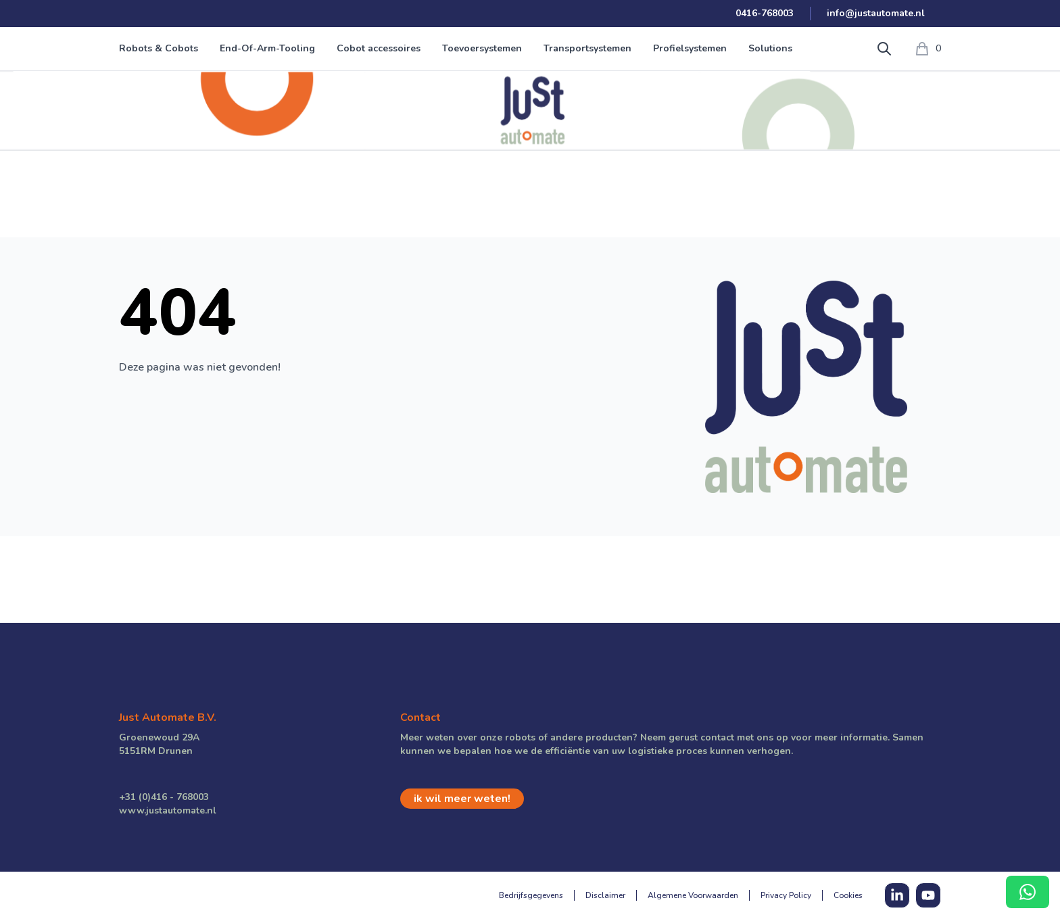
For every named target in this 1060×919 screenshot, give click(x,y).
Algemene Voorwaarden (693, 895)
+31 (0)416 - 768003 (164, 797)
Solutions (770, 48)
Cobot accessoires (378, 48)
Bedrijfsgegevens (531, 895)
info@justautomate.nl (876, 13)
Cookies (848, 895)
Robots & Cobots (158, 48)
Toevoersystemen (482, 48)
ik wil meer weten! (462, 798)
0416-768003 (765, 13)
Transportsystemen (587, 48)
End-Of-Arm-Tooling (267, 48)
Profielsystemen (690, 48)
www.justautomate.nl (167, 810)
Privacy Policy (786, 895)
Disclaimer (605, 895)
